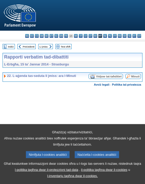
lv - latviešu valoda (86, 36)
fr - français (66, 36)
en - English (61, 36)
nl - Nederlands (105, 36)
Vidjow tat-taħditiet (109, 76)
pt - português (115, 36)
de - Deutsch (47, 36)
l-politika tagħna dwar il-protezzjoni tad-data (46, 178)
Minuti (135, 76)
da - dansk (42, 36)
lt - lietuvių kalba (90, 36)
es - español (32, 36)
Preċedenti (28, 46)
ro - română (120, 36)
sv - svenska (139, 36)
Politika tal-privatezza (126, 84)
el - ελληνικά (56, 36)
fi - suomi (134, 36)
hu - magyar (95, 36)
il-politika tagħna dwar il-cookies (104, 178)
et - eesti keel (51, 36)
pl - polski (110, 36)
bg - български (27, 36)
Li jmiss (44, 46)
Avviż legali (102, 84)
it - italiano (81, 36)
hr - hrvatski (76, 36)
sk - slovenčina (125, 36)
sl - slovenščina (129, 36)
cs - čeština (37, 36)
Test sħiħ (66, 46)
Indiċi (11, 46)
